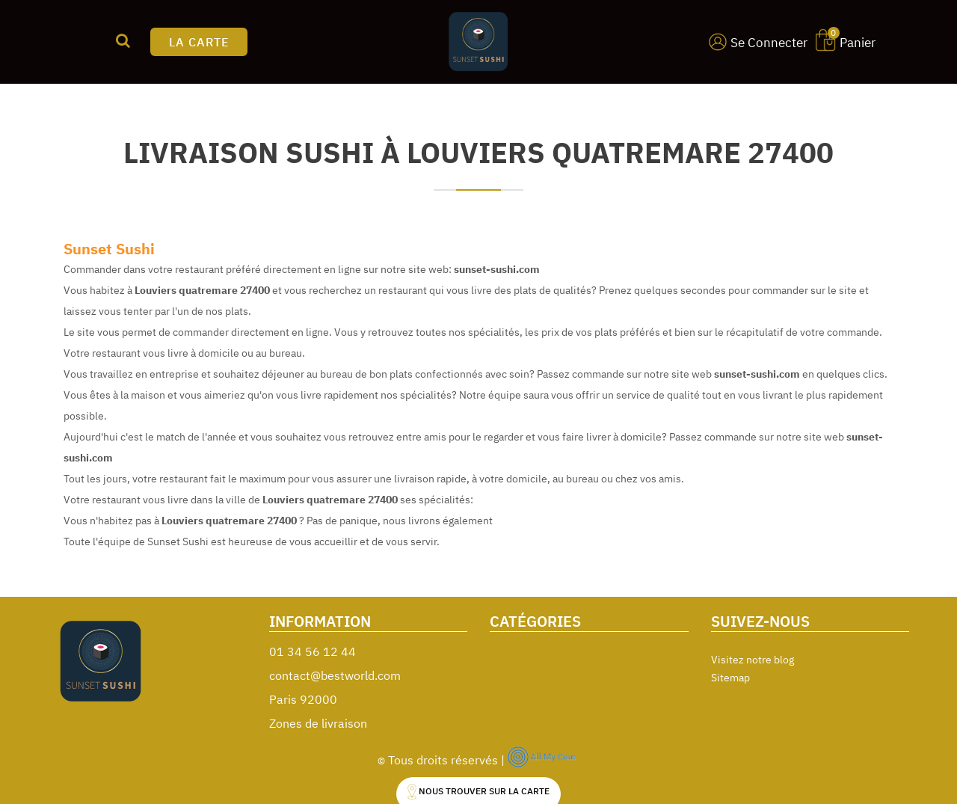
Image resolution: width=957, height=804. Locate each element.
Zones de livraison (318, 723)
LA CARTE (199, 41)
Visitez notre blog (752, 659)
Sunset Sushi (109, 249)
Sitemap (730, 677)
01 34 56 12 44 (312, 651)
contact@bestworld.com (335, 675)
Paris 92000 (303, 699)
